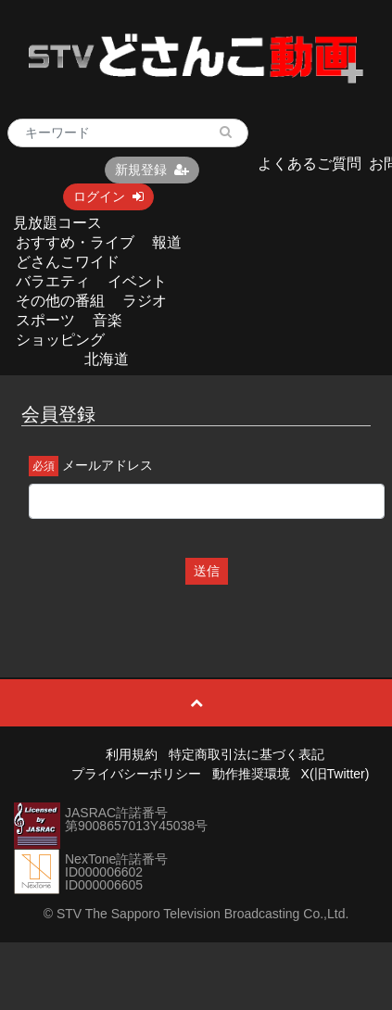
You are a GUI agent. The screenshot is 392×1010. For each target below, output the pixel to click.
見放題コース (57, 223)
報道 (167, 242)
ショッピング (60, 339)
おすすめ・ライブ (75, 242)
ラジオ (144, 301)
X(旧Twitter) (335, 773)
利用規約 (132, 754)
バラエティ (53, 281)
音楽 (107, 320)
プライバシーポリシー (136, 773)
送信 (207, 570)
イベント (137, 281)
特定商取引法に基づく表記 (246, 754)
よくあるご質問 (309, 163)
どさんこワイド (68, 262)
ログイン (108, 196)
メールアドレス (107, 465)
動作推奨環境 (251, 773)
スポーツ (45, 320)
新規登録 (152, 169)
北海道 (106, 359)
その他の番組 (60, 301)
